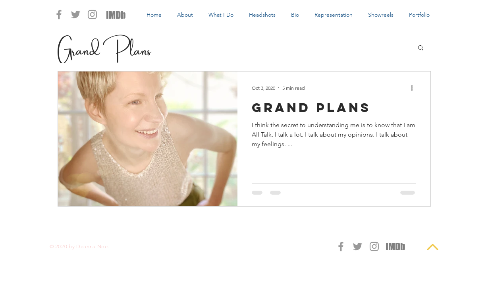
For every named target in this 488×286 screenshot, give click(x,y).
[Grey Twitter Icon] (75, 14)
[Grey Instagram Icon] (92, 14)
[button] (420, 48)
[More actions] (415, 88)
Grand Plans (104, 47)
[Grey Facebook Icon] (59, 14)
